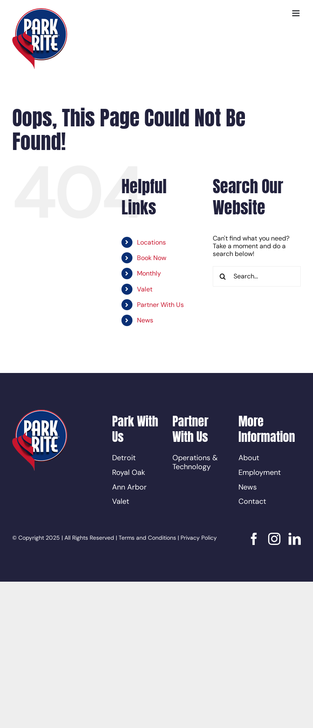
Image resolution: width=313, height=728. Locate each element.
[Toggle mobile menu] (296, 13)
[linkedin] (295, 539)
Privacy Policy (199, 537)
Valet (144, 289)
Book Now (151, 258)
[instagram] (274, 539)
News (145, 320)
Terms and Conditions (147, 537)
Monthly (149, 273)
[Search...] (257, 276)
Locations (151, 242)
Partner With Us (160, 304)
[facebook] (254, 539)
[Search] (223, 276)
